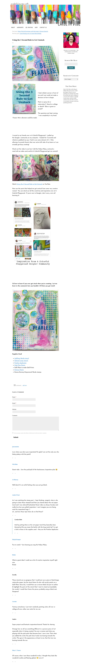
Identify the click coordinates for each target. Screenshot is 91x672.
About (13, 27)
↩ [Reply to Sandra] (12, 644)
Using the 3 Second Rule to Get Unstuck (29, 184)
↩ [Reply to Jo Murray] (12, 488)
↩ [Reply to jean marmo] (12, 458)
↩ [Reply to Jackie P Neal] (12, 515)
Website (14, 409)
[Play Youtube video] (35, 168)
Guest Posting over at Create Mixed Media (30, 33)
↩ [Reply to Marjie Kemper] (12, 548)
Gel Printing (29, 27)
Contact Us (43, 27)
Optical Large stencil (21, 361)
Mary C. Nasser (16, 650)
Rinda (14, 555)
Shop (36, 27)
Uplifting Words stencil (21, 358)
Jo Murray (15, 479)
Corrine (14, 601)
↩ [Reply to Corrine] (12, 612)
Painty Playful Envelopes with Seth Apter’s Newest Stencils (33, 31)
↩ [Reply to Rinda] (12, 568)
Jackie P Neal (16, 495)
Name (14, 397)
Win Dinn (15, 464)
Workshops (20, 27)
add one (25, 385)
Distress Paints (19, 370)
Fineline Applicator (20, 363)
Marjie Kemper (16, 539)
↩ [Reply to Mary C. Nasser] (12, 661)
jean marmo (15, 446)
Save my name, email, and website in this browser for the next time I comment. (30, 433)
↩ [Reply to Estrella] (12, 595)
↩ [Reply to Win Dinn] (12, 473)
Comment (14, 415)
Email (14, 403)
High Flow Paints (19, 365)
